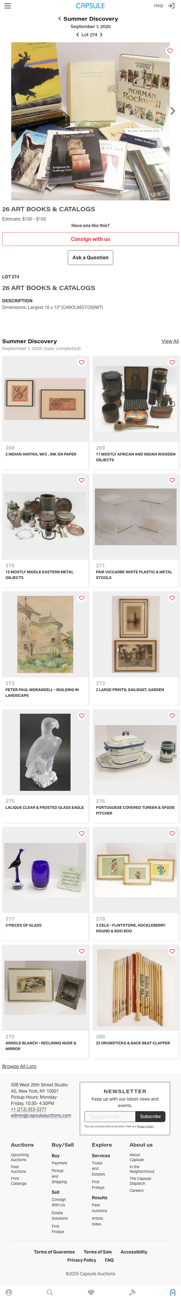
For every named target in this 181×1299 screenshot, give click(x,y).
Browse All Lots (19, 1066)
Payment (59, 1163)
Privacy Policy (145, 1126)
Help (159, 5)
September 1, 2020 (91, 26)
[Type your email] (110, 1116)
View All (170, 341)
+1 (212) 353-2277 (28, 1109)
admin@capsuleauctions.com (41, 1115)
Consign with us (90, 239)
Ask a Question (90, 257)
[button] (7, 5)
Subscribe (150, 1116)
